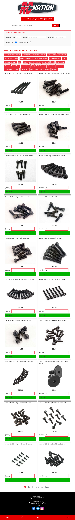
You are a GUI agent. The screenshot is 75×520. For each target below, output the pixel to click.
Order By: (51, 37)
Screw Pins (59, 66)
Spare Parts (24, 69)
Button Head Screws (41, 58)
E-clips (25, 62)
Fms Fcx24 (45, 62)
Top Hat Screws (45, 69)
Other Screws (60, 62)
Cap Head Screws (55, 58)
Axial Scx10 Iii (62, 55)
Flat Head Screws (34, 62)
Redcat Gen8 (15, 66)
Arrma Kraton (52, 55)
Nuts (52, 62)
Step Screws (34, 69)
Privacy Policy (37, 496)
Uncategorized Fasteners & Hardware (34, 55)
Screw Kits (51, 66)
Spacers (16, 69)
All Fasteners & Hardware (12, 55)
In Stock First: (9, 42)
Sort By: (25, 37)
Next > (43, 487)
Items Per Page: (10, 37)
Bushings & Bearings (26, 58)
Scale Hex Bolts (41, 66)
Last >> (48, 487)
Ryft (32, 66)
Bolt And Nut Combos (11, 58)
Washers (54, 69)
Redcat (7, 66)
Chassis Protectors (10, 62)
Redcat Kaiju (25, 66)
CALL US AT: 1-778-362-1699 (39, 19)
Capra (64, 58)
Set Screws (8, 69)
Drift (19, 62)
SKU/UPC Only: (23, 42)
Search (55, 25)
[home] (7, 517)
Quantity (7, 105)
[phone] (52, 517)
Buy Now (9, 109)
